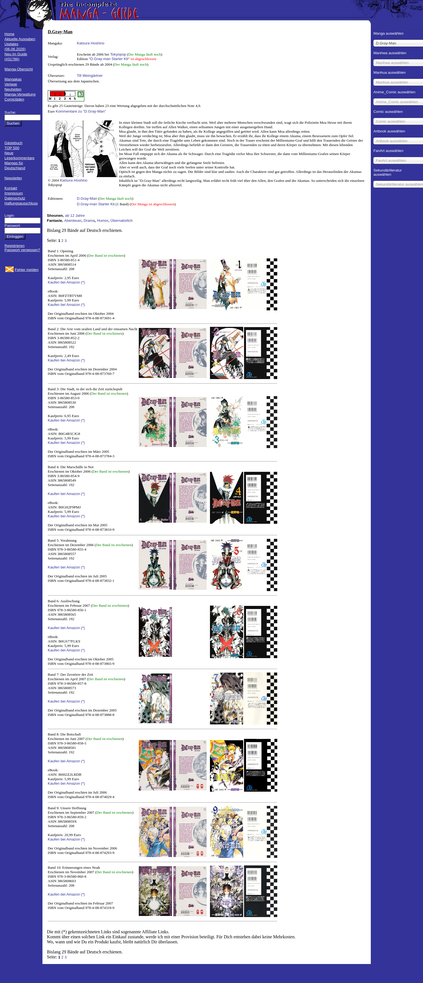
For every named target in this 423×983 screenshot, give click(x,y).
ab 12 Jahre (75, 215)
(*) (83, 282)
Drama (89, 220)
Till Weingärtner (90, 75)
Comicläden (14, 99)
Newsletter (13, 178)
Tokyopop (118, 54)
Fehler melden (27, 270)
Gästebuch (13, 143)
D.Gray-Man (87, 198)
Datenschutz (14, 198)
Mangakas (13, 79)
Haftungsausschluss (21, 203)
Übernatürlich (122, 220)
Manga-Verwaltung (19, 94)
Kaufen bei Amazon (64, 282)
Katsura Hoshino (90, 43)
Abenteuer (73, 220)
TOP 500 (11, 148)
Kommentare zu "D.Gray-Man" (81, 111)
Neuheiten (12, 89)
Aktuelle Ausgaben (19, 39)
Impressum (13, 193)
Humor (102, 220)
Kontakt (10, 188)
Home (9, 34)
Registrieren (14, 246)
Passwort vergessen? (22, 250)
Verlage (10, 84)
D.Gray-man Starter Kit (109, 59)
